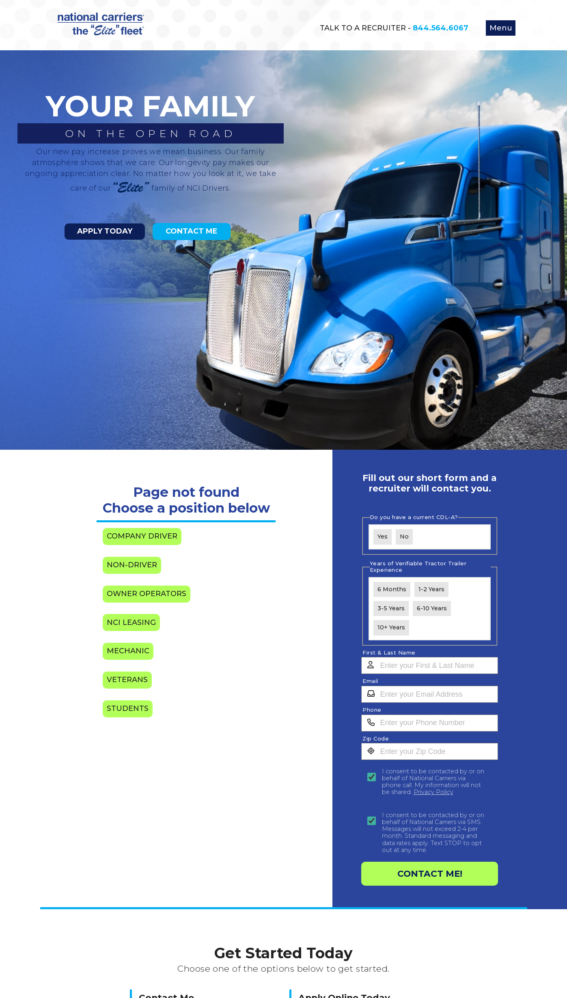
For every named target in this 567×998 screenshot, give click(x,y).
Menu (500, 28)
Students (128, 708)
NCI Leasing (131, 622)
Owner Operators (146, 593)
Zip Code (375, 739)
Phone (372, 710)
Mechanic (128, 650)
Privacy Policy (433, 792)
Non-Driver (132, 564)
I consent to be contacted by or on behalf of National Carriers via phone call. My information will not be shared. (433, 782)
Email (370, 681)
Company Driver (142, 536)
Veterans (127, 679)
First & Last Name (389, 653)
